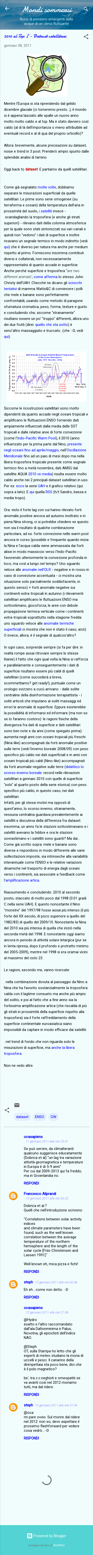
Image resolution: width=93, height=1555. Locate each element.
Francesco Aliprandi (40, 1194)
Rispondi (31, 1183)
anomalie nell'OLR (36, 569)
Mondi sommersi (46, 9)
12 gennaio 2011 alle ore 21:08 (47, 1312)
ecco (20, 486)
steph (28, 1282)
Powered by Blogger (46, 1536)
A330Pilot (58, 1545)
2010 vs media (40, 474)
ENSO (39, 1117)
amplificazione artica (22, 880)
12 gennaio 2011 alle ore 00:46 (56, 1282)
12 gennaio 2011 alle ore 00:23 (47, 1198)
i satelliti (45, 211)
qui (6, 247)
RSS (49, 492)
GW (53, 1117)
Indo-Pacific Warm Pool (36, 438)
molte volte (47, 187)
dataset (22, 1117)
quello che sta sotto (51, 324)
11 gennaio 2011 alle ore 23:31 (47, 1141)
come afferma (46, 277)
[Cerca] (86, 10)
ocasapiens (33, 1137)
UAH (41, 486)
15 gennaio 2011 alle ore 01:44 (56, 1405)
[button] (86, 37)
